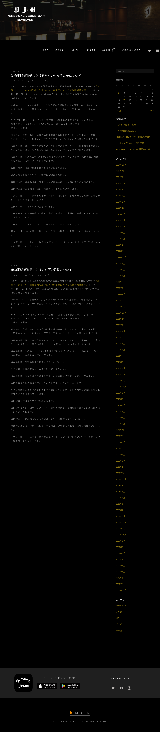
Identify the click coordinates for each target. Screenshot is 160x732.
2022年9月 (120, 263)
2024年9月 (120, 177)
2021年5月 (120, 350)
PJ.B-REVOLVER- (19, 81)
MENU (119, 612)
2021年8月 (120, 331)
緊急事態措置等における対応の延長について (41, 269)
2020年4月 (120, 417)
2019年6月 (120, 454)
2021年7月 (120, 337)
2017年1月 (120, 584)
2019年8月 (120, 442)
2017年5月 (120, 565)
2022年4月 (120, 282)
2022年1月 (120, 300)
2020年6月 (120, 411)
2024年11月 (121, 165)
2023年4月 (120, 233)
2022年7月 (120, 269)
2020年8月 (120, 399)
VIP (117, 618)
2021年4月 (120, 356)
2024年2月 (120, 202)
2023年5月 (120, 226)
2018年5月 (120, 498)
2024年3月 (120, 195)
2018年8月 (120, 485)
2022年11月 (121, 257)
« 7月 (119, 111)
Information (39, 81)
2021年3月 (120, 362)
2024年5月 (120, 183)
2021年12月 (121, 306)
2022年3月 (120, 288)
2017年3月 (120, 578)
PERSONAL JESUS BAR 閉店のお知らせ (134, 149)
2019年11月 (121, 436)
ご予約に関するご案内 (126, 124)
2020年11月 (121, 387)
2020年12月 (121, 381)
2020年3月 (120, 424)
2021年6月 (120, 343)
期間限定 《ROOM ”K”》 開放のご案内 (133, 137)
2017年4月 (120, 572)
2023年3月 (120, 239)
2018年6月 (120, 491)
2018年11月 (121, 479)
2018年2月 (120, 510)
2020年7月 (120, 405)
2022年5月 (120, 276)
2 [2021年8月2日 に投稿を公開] (118, 93)
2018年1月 (120, 516)
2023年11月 (121, 208)
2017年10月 (121, 535)
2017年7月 (120, 553)
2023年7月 (120, 220)
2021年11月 (121, 313)
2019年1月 (120, 467)
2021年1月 (120, 374)
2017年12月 (121, 522)
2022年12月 (121, 251)
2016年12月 (121, 590)
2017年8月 (120, 547)
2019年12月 (121, 430)
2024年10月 (121, 171)
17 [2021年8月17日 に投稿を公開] (124, 100)
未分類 (119, 630)
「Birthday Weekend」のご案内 (130, 143)
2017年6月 (120, 559)
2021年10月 (121, 319)
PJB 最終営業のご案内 (126, 131)
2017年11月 (121, 529)
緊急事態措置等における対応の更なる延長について (46, 75)
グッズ (119, 624)
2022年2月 (120, 294)
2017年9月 (120, 541)
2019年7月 (120, 448)
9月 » (152, 111)
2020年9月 (120, 393)
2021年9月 (120, 325)
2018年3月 (120, 504)
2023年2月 (120, 245)
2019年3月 (120, 461)
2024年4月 (120, 189)
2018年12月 (121, 473)
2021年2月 (120, 368)
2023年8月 (120, 214)
